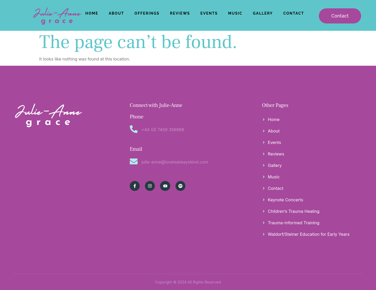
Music (235, 13)
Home (91, 13)
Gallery (263, 13)
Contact (293, 13)
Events (209, 13)
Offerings (147, 13)
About (116, 13)
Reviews (180, 13)
